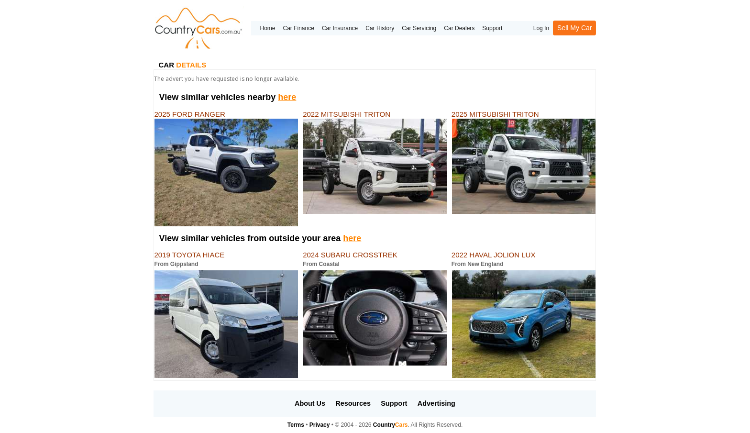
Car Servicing (419, 28)
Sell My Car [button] (574, 28)
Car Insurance (340, 28)
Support (492, 28)
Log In (541, 28)
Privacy (319, 425)
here (287, 97)
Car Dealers (459, 28)
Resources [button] (353, 403)
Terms (295, 425)
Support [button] (394, 403)
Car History (379, 28)
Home (267, 28)
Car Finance (298, 28)
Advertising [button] (436, 403)
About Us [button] (310, 403)
